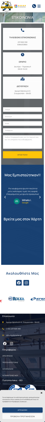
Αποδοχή (22, 410)
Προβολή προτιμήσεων (22, 416)
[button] (41, 393)
